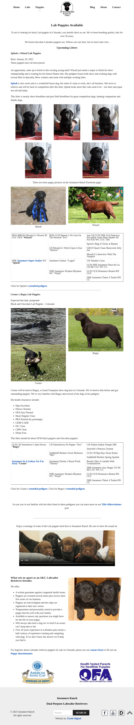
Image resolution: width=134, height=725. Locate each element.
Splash (14, 83)
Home (16, 7)
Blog (92, 7)
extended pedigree (38, 286)
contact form (96, 650)
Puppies (39, 8)
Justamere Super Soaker (29, 260)
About (103, 7)
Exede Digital (74, 718)
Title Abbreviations (111, 504)
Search (81, 712)
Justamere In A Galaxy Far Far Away (28, 462)
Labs (27, 7)
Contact (116, 7)
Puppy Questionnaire (21, 653)
